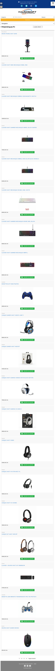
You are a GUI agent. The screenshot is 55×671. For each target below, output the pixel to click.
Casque (3, 313)
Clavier (3, 63)
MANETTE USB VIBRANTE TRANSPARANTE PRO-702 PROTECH (19, 596)
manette (3, 282)
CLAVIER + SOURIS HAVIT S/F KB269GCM (13, 565)
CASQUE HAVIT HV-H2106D (9, 502)
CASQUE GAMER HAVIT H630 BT (11, 346)
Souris (3, 626)
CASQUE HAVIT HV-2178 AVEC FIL (11, 471)
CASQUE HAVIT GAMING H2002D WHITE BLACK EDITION (17, 377)
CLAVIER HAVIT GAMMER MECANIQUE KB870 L (15, 252)
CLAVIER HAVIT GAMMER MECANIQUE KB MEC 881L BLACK (18, 221)
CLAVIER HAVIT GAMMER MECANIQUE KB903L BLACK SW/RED (19, 127)
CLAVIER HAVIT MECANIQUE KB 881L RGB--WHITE (16, 190)
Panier (52, 5)
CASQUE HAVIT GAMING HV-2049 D (12, 409)
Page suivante (32, 658)
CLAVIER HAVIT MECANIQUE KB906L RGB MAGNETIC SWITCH (19, 96)
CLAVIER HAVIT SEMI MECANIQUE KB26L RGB (14, 65)
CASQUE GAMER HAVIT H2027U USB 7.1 (13, 315)
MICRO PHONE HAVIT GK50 (9, 33)
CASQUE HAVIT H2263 (8, 440)
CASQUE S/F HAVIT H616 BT (9, 534)
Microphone (4, 31)
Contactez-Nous (27, 668)
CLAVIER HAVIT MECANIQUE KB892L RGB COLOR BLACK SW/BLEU (20, 158)
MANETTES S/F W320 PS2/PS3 (10, 284)
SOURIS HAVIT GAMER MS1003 (10, 628)
